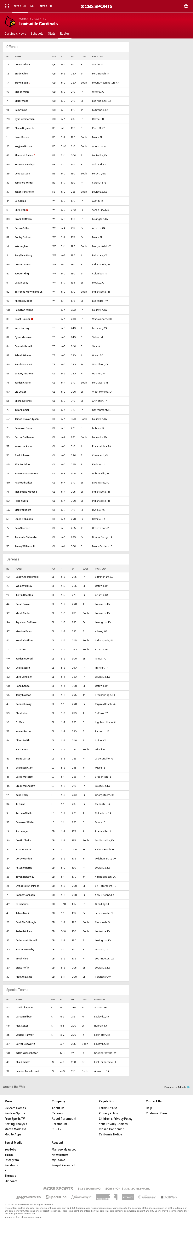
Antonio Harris (24, 867)
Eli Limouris (22, 904)
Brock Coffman (23, 219)
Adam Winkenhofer (27, 1053)
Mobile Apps (13, 1134)
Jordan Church (23, 382)
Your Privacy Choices (113, 1124)
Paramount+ (60, 1124)
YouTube (10, 1149)
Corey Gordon (24, 858)
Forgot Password (63, 1165)
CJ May (20, 722)
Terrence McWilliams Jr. (29, 291)
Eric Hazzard (23, 667)
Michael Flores (23, 400)
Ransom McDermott (26, 473)
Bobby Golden (23, 237)
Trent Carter (23, 758)
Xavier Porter (23, 731)
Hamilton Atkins (24, 310)
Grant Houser (22, 319)
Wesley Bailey (24, 586)
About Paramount (64, 1119)
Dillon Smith (23, 740)
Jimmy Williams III (25, 546)
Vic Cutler (20, 391)
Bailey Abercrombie (27, 576)
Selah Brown (23, 604)
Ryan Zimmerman (25, 119)
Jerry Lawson (23, 695)
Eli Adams (20, 200)
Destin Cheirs (23, 840)
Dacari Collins (22, 228)
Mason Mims (22, 91)
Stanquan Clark (24, 767)
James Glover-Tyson (27, 419)
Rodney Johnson (25, 895)
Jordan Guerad (24, 658)
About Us (58, 1108)
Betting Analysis (16, 1124)
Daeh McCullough (26, 922)
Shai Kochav (23, 1062)
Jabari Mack (22, 913)
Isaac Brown (22, 137)
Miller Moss (21, 101)
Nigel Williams (24, 976)
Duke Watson (22, 173)
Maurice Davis (24, 631)
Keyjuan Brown (23, 146)
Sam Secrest (22, 528)
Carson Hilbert (24, 1016)
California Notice (110, 1134)
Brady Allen (21, 73)
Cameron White (25, 822)
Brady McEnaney (25, 786)
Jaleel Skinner (23, 355)
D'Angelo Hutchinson (27, 886)
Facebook (11, 1165)
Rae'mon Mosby (25, 949)
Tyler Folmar (22, 410)
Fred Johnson (22, 455)
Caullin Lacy (21, 282)
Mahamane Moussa (26, 491)
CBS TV (56, 1129)
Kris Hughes (21, 246)
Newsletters (60, 1155)
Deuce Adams (23, 64)
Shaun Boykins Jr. (24, 128)
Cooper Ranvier (25, 1034)
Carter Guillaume (24, 437)
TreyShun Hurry (23, 255)
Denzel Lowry (23, 704)
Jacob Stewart (23, 364)
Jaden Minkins (24, 931)
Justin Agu (22, 831)
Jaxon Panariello (24, 191)
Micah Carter (23, 613)
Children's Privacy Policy (115, 1119)
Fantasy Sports (15, 1113)
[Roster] (64, 33)
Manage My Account (65, 1149)
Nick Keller (22, 1025)
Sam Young (21, 110)
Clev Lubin (21, 713)
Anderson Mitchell (26, 940)
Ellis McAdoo (22, 464)
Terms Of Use (108, 1108)
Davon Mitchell (23, 346)
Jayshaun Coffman (26, 622)
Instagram (12, 1160)
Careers (57, 1113)
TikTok (9, 1155)
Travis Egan (21, 82)
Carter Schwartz (25, 1044)
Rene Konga (23, 686)
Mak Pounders (23, 510)
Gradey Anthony (24, 373)
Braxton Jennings (25, 164)
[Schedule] (37, 33)
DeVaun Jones (23, 264)
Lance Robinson (24, 519)
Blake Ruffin (22, 967)
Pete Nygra (21, 500)
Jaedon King (22, 273)
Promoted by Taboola (177, 1087)
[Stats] (52, 33)
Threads (10, 1176)
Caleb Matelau (24, 776)
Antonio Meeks (23, 300)
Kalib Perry (22, 795)
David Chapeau (24, 1007)
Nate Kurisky (22, 328)
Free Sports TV (15, 1119)
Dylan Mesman (23, 337)
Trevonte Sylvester (26, 537)
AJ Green (21, 649)
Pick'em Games (15, 1108)
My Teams (58, 1160)
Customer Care (156, 1113)
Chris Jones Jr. (24, 676)
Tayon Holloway (25, 876)
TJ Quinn (20, 804)
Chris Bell (20, 210)
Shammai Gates (24, 155)
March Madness (15, 1129)
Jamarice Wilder (24, 182)
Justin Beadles (24, 595)
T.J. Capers (22, 749)
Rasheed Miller (23, 482)
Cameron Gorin (23, 428)
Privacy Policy (108, 1113)
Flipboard (11, 1181)
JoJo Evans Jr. (23, 849)
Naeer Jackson (23, 446)
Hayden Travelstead (27, 1071)
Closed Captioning (111, 1129)
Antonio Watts (24, 813)
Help (149, 1108)
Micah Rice (22, 958)
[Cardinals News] (15, 33)
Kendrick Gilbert (25, 640)
